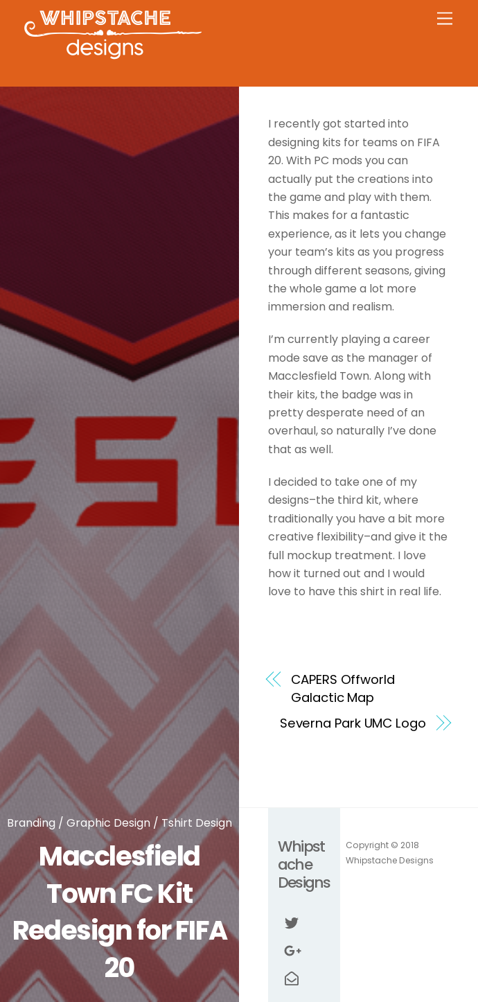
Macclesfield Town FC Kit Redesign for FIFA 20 (119, 912)
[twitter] (292, 922)
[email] (292, 978)
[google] (292, 950)
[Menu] (445, 19)
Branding (31, 823)
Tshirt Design (196, 823)
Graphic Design (108, 823)
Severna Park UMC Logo (353, 723)
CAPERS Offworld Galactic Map (343, 688)
